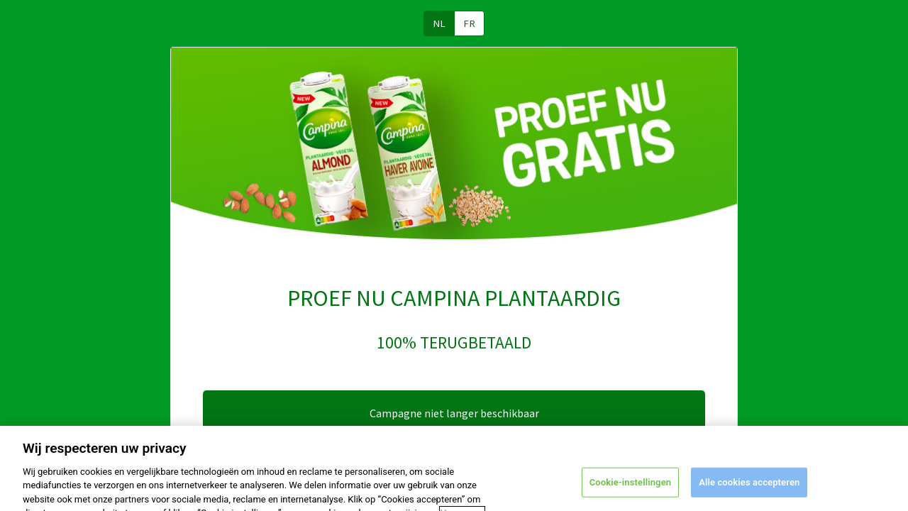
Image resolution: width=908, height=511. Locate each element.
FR (469, 23)
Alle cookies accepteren (749, 488)
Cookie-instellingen (630, 488)
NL (439, 23)
